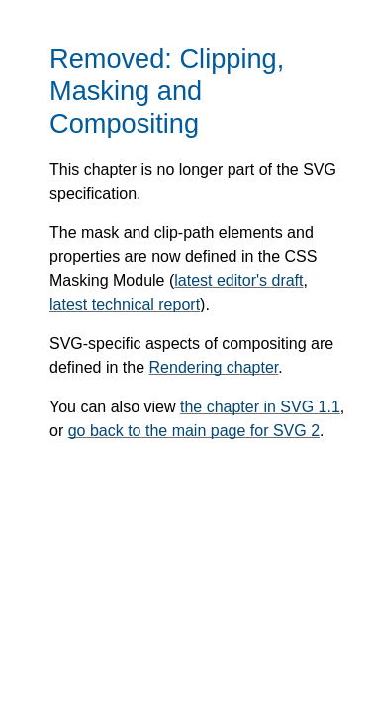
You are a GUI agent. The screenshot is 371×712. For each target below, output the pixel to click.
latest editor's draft (238, 280)
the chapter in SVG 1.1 (260, 407)
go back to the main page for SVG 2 (194, 430)
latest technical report (124, 304)
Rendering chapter (214, 367)
